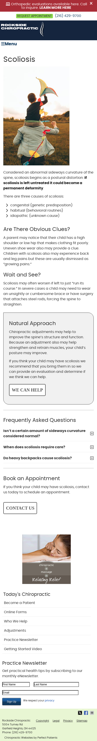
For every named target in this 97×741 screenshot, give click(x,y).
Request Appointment (34, 16)
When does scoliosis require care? (34, 447)
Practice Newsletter (21, 640)
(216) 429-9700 (68, 16)
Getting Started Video (23, 649)
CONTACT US (20, 508)
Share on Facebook (86, 713)
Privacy (68, 720)
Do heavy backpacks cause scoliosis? (37, 458)
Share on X (80, 713)
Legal (56, 720)
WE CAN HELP (27, 390)
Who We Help (15, 621)
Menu (9, 44)
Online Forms (15, 612)
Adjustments (15, 630)
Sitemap (81, 720)
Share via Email (92, 713)
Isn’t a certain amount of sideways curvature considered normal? (44, 433)
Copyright (42, 720)
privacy (49, 700)
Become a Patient (19, 603)
